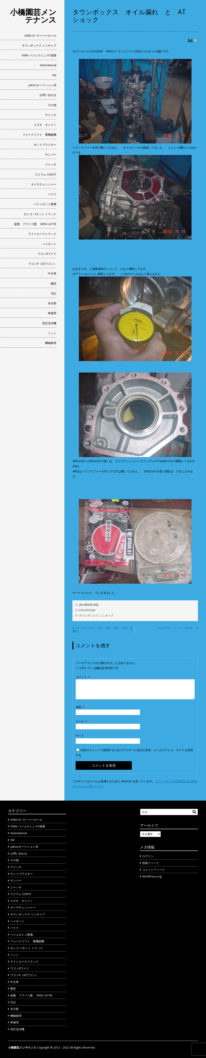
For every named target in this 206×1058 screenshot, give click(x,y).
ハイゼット (49, 244)
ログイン (147, 856)
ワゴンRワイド (47, 254)
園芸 (53, 283)
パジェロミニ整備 (45, 204)
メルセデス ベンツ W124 (176, 628)
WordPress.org (152, 876)
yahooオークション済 (42, 85)
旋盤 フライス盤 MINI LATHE (35, 224)
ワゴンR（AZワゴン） (42, 263)
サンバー (50, 154)
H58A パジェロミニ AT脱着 (39, 55)
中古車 (52, 273)
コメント (83, 677)
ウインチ (50, 115)
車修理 (52, 313)
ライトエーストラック (42, 234)
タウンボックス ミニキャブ (39, 45)
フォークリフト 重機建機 (39, 134)
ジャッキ (50, 164)
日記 (53, 293)
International (48, 65)
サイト (80, 735)
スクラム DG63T (45, 174)
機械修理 (50, 343)
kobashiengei (87, 610)
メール (82, 721)
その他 (52, 105)
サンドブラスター (45, 145)
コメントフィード (153, 869)
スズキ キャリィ (45, 125)
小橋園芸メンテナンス (33, 16)
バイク (52, 194)
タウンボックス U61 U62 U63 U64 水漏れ (102, 629)
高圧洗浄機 (49, 323)
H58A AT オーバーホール (40, 35)
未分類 (52, 303)
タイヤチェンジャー (43, 184)
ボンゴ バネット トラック (40, 214)
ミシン (52, 333)
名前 (80, 707)
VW (54, 75)
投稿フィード (150, 863)
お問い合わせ (47, 95)
